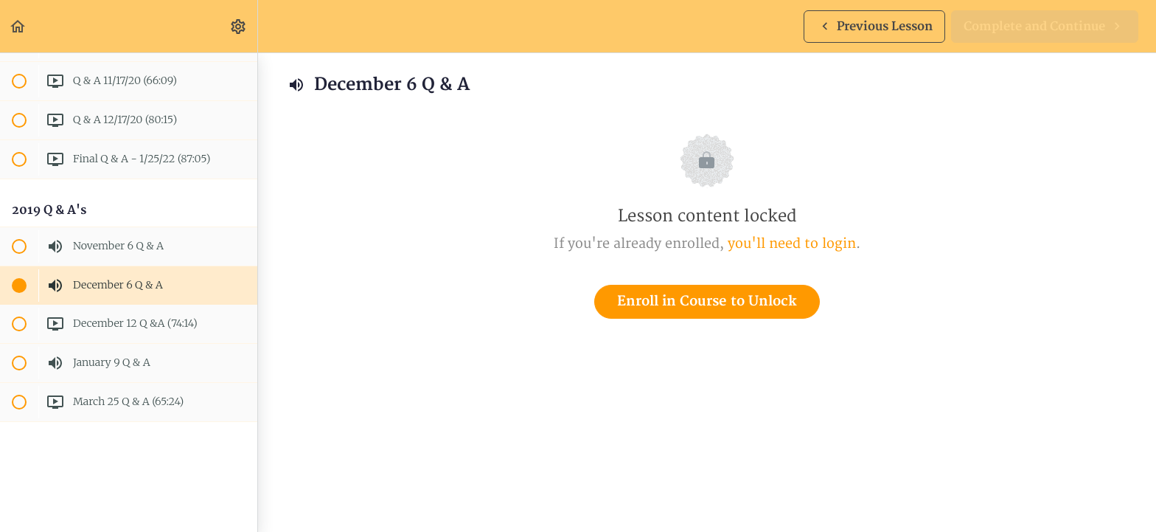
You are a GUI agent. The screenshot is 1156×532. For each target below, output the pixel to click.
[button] (18, 26)
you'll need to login (792, 243)
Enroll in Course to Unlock (707, 301)
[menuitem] (238, 26)
